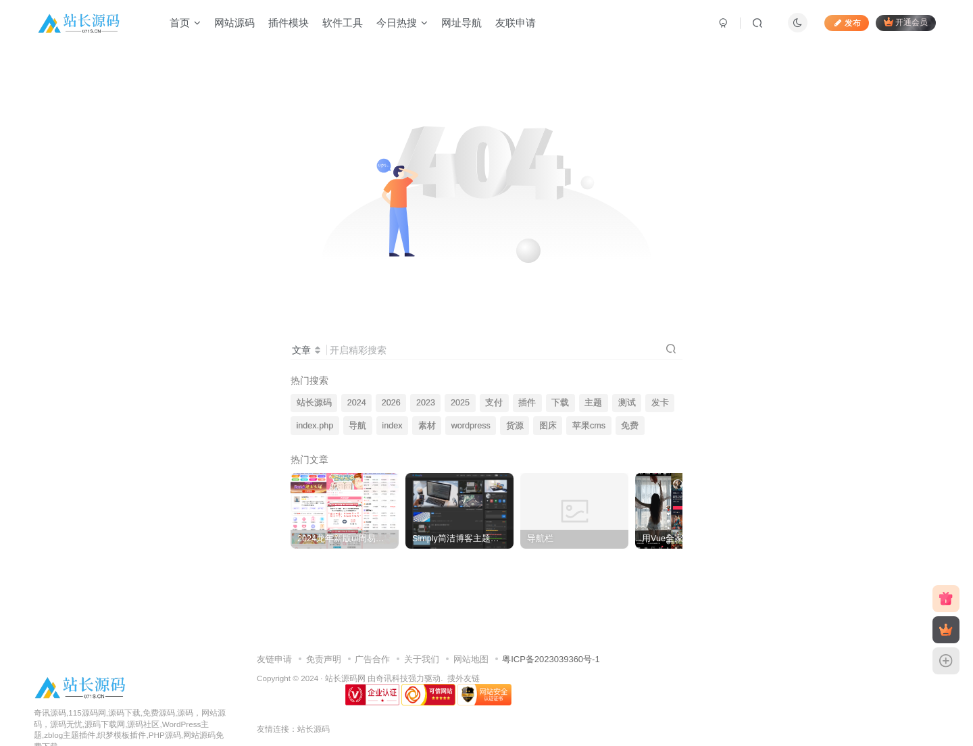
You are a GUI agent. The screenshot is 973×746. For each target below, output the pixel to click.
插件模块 (288, 22)
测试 (627, 402)
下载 (560, 402)
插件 (527, 402)
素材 (427, 425)
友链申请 (274, 659)
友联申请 (515, 22)
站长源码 (314, 402)
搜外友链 (463, 678)
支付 (494, 402)
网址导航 (461, 22)
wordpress (471, 425)
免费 (630, 425)
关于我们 (421, 659)
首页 (185, 22)
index (392, 425)
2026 (391, 402)
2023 (425, 402)
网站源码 (234, 22)
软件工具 (342, 22)
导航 (357, 425)
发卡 (660, 402)
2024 (356, 402)
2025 (460, 402)
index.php (315, 425)
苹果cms (588, 425)
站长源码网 (345, 678)
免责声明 (323, 659)
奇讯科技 (392, 678)
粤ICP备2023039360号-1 (551, 659)
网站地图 (471, 659)
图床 (548, 425)
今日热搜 (402, 22)
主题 (593, 402)
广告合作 (372, 659)
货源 (515, 425)
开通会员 (906, 22)
